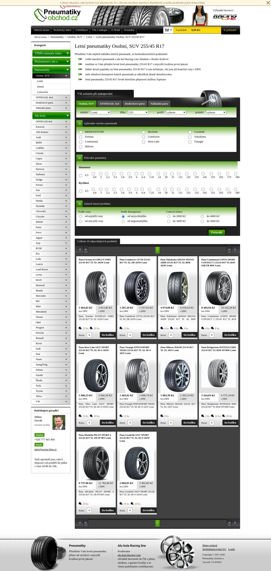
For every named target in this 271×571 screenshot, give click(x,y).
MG (38, 301)
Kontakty (129, 29)
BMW (39, 142)
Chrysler (40, 216)
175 (229, 177)
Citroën (39, 153)
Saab (38, 348)
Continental (91, 141)
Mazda (39, 290)
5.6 (122, 177)
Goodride (199, 131)
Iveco (38, 232)
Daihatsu (40, 174)
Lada (38, 258)
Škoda (39, 380)
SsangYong (41, 364)
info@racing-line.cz (46, 449)
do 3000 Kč (179, 221)
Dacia (39, 163)
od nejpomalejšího (137, 221)
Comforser (154, 136)
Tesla (38, 385)
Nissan (39, 317)
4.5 (86, 175)
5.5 (115, 177)
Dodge (39, 179)
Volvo (39, 396)
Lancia (39, 264)
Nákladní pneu (159, 103)
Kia (37, 253)
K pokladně (228, 30)
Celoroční (42, 92)
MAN (39, 280)
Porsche (40, 332)
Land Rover (42, 269)
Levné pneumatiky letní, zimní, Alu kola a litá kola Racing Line (60, 11)
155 (213, 177)
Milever (89, 146)
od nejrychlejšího (137, 216)
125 (188, 177)
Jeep (38, 243)
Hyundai (40, 206)
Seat (38, 353)
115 (180, 177)
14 (159, 177)
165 (221, 177)
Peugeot (40, 327)
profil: (161, 112)
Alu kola (52, 114)
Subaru (39, 369)
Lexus (39, 274)
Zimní (40, 86)
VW (38, 401)
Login (231, 549)
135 (197, 177)
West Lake (153, 141)
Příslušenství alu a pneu (52, 61)
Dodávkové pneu (135, 103)
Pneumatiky (52, 69)
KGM (39, 248)
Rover (39, 343)
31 (172, 177)
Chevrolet (41, 211)
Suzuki (39, 375)
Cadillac (40, 147)
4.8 (94, 177)
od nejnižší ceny (94, 216)
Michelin (153, 131)
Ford (38, 195)
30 (166, 177)
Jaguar (39, 237)
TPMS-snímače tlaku (52, 52)
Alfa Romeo (42, 132)
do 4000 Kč (213, 216)
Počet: (82, 335)
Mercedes (41, 295)
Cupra (39, 158)
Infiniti (39, 221)
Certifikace (82, 29)
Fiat (38, 190)
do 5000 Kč (213, 221)
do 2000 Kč (179, 216)
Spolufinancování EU (214, 549)
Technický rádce (62, 29)
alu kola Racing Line (129, 555)
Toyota (39, 390)
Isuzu (38, 227)
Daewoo (40, 169)
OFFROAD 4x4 (44, 121)
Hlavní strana (40, 37)
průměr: (200, 112)
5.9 (130, 177)
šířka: (123, 112)
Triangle (198, 141)
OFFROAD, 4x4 (109, 103)
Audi (38, 137)
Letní (40, 81)
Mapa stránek (209, 545)
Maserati (40, 285)
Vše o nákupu (99, 29)
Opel (38, 322)
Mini (38, 306)
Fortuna (89, 136)
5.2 (107, 177)
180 (237, 177)
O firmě (115, 29)
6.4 (143, 177)
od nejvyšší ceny (94, 221)
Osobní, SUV (86, 103)
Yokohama (200, 136)
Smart (39, 359)
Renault (40, 338)
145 (205, 177)
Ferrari (39, 184)
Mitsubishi (41, 311)
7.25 (151, 177)
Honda (39, 200)
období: (84, 112)
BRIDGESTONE (94, 131)
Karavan (40, 126)
